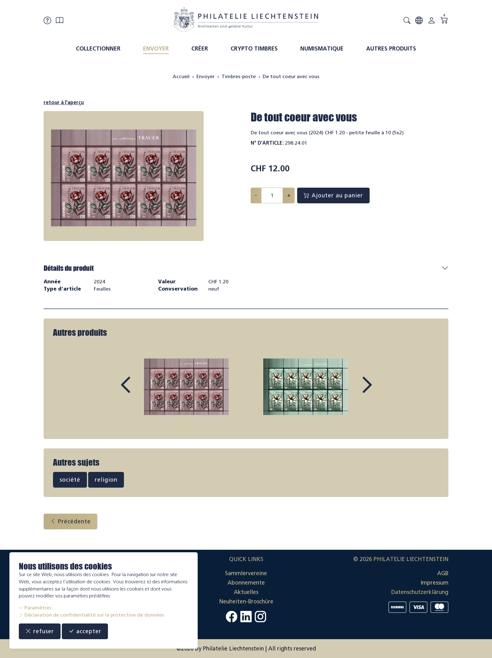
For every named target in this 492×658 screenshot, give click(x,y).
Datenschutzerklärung (419, 592)
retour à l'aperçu (64, 102)
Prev (140, 391)
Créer (199, 48)
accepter (84, 631)
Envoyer (156, 48)
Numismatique (322, 48)
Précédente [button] (70, 521)
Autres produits (391, 48)
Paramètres (35, 608)
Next (352, 391)
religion (106, 479)
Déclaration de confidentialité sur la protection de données (91, 615)
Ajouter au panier (333, 195)
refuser (39, 631)
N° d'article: (267, 143)
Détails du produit (69, 268)
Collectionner (98, 48)
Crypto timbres (254, 48)
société (70, 479)
